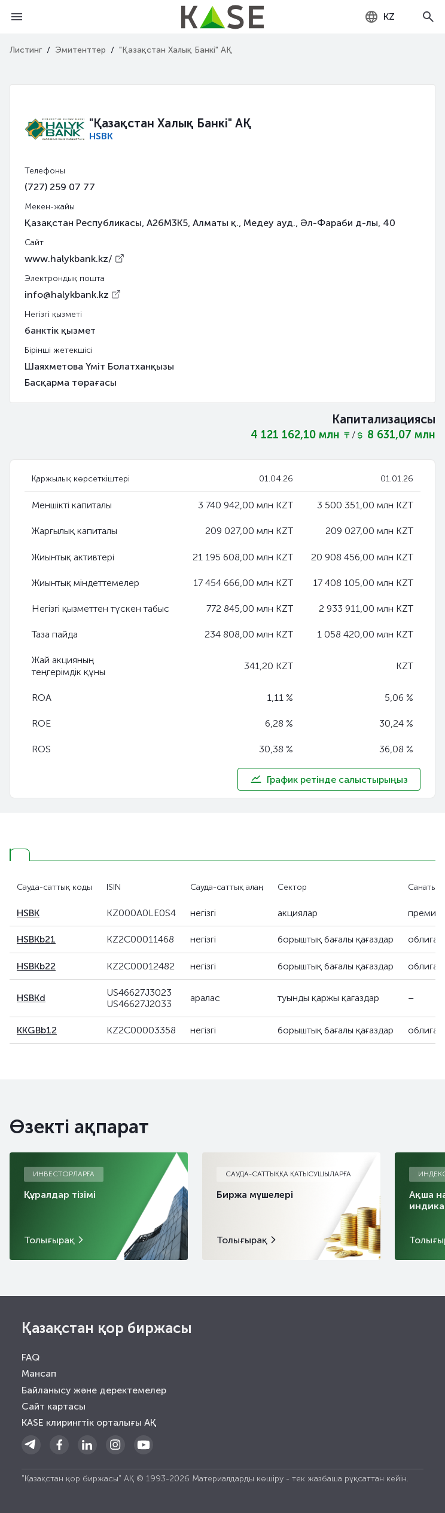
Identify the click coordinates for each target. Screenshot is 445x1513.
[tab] (20, 855)
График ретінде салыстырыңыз (329, 779)
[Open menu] (17, 17)
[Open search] (428, 17)
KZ (379, 17)
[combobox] (379, 17)
